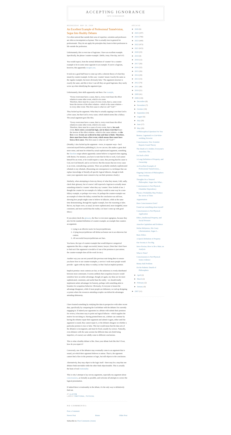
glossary (88, 218)
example (110, 92)
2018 (137, 60)
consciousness (72, 378)
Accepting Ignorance (115, 12)
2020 (137, 52)
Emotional (80, 396)
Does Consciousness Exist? (146, 203)
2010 (137, 90)
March (139, 279)
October (140, 109)
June (139, 124)
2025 (137, 33)
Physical (90, 396)
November (141, 105)
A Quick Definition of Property (148, 239)
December (141, 101)
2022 (137, 44)
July (139, 120)
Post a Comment (73, 411)
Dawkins (73, 154)
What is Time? (142, 253)
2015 (137, 71)
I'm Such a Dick (142, 155)
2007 (137, 291)
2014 (137, 75)
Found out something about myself (149, 207)
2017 (137, 63)
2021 (137, 48)
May (139, 128)
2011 (137, 86)
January (140, 286)
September (141, 113)
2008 (137, 98)
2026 (137, 29)
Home (97, 415)
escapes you (90, 68)
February (140, 283)
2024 (137, 37)
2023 (137, 40)
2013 (137, 79)
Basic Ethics (141, 235)
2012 (137, 83)
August (140, 117)
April (139, 275)
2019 (137, 56)
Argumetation (141, 199)
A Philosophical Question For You (149, 131)
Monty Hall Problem (144, 263)
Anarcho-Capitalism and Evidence (149, 224)
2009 (137, 94)
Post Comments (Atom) (86, 421)
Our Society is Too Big (145, 242)
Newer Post (71, 415)
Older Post (123, 415)
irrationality (83, 369)
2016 (137, 67)
